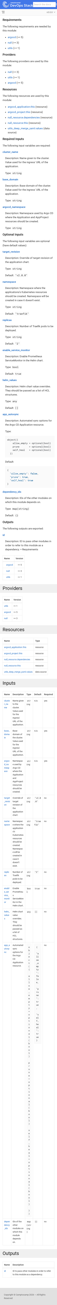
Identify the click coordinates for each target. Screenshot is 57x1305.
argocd (12, 37)
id (4, 535)
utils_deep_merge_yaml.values (25, 128)
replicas (7, 320)
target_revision (11, 251)
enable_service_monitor (16, 350)
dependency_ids (12, 491)
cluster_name (10, 151)
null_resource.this (18, 122)
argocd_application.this (21, 106)
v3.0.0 (50, 12)
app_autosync (11, 414)
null (10, 42)
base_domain (10, 179)
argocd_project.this (19, 112)
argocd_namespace (14, 206)
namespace (9, 281)
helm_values (10, 380)
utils (10, 48)
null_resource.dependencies (24, 117)
